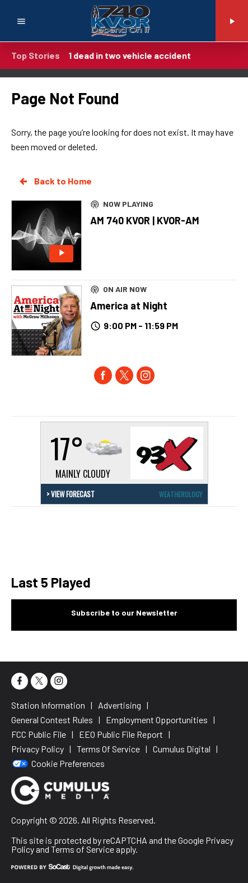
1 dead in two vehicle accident (129, 55)
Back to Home (55, 181)
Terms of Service (82, 849)
